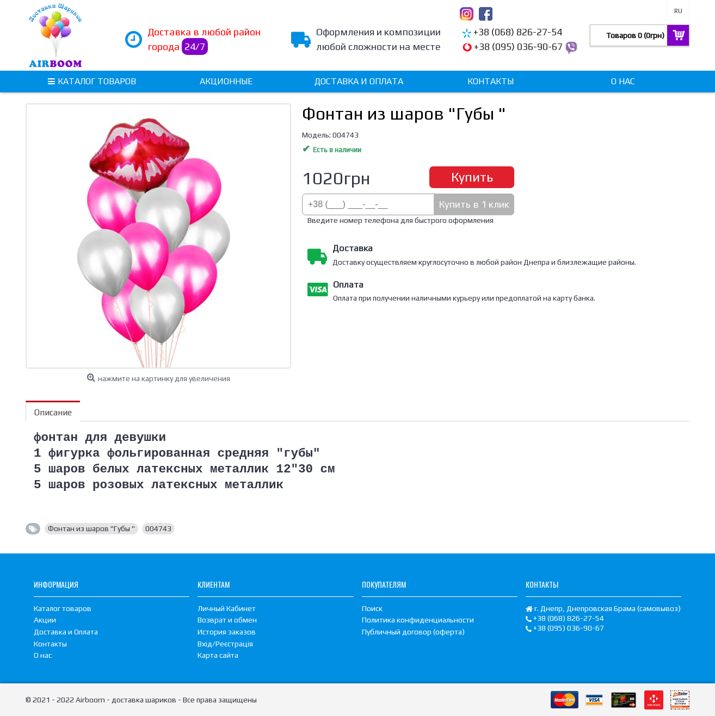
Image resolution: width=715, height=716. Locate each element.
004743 (158, 528)
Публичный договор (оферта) (413, 631)
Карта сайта (218, 655)
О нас (43, 655)
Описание (53, 412)
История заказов (227, 631)
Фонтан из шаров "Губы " (91, 528)
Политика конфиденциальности (418, 619)
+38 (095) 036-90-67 (518, 46)
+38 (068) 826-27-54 (517, 32)
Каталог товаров (62, 608)
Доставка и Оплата (66, 631)
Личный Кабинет (227, 608)
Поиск (372, 608)
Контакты (50, 643)
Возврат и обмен (227, 619)
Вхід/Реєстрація (225, 643)
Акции (45, 619)
